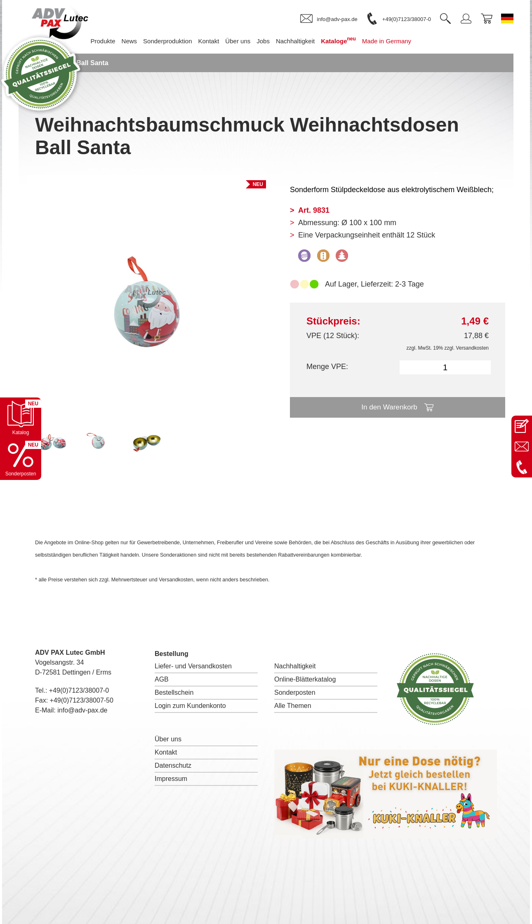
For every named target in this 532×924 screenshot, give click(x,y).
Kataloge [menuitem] (350, 40)
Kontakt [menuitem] (220, 41)
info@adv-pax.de (82, 710)
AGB (162, 679)
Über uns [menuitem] (250, 41)
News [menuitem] (142, 41)
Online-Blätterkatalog (305, 679)
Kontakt (166, 752)
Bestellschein (174, 692)
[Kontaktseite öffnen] (521, 426)
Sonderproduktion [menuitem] (179, 41)
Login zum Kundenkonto (190, 705)
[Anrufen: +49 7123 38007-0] (521, 467)
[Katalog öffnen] (20, 418)
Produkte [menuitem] (115, 41)
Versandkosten (472, 348)
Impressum (171, 778)
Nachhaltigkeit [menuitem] (307, 41)
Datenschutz (173, 765)
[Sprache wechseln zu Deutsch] (507, 18)
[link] (328, 19)
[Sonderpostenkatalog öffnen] (20, 459)
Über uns (168, 739)
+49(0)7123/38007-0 (79, 690)
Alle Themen (292, 705)
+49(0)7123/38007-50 (81, 700)
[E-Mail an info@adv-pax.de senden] (521, 446)
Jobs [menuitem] (275, 41)
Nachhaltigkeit (295, 666)
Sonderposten (294, 692)
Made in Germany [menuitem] (399, 41)
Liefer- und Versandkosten (193, 666)
